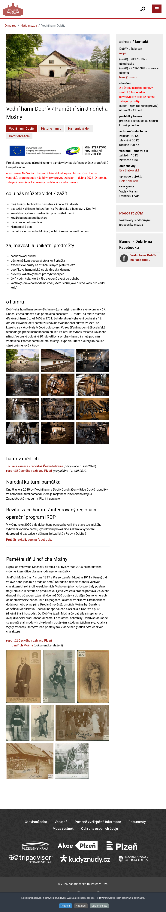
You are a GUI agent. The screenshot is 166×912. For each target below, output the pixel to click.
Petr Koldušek (128, 181)
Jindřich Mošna (22, 645)
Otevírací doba (36, 822)
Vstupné (61, 822)
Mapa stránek (63, 828)
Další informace (99, 905)
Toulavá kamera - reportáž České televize (34, 466)
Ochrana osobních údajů (99, 828)
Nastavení (81, 905)
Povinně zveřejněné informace (98, 822)
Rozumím (65, 905)
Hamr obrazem (19, 136)
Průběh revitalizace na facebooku (29, 539)
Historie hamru (51, 128)
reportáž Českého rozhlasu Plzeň (29, 471)
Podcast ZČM (131, 213)
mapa (122, 53)
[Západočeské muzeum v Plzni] (44, 12)
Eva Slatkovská (129, 170)
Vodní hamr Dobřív (22, 128)
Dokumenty (137, 822)
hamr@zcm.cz (128, 77)
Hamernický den (79, 128)
